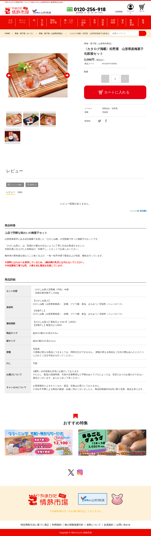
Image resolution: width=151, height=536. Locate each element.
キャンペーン (22, 20)
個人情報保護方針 (74, 524)
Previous (9, 75)
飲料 (95, 20)
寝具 (122, 20)
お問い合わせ (123, 524)
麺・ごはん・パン (69, 20)
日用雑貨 (113, 20)
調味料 (103, 20)
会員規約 (108, 524)
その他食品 (85, 20)
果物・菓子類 (52, 20)
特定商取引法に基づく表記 (35, 524)
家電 (142, 20)
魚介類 (40, 20)
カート (142, 12)
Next (67, 75)
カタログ (9, 20)
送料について (94, 524)
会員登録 (118, 12)
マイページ (130, 12)
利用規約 (56, 524)
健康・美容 (132, 20)
